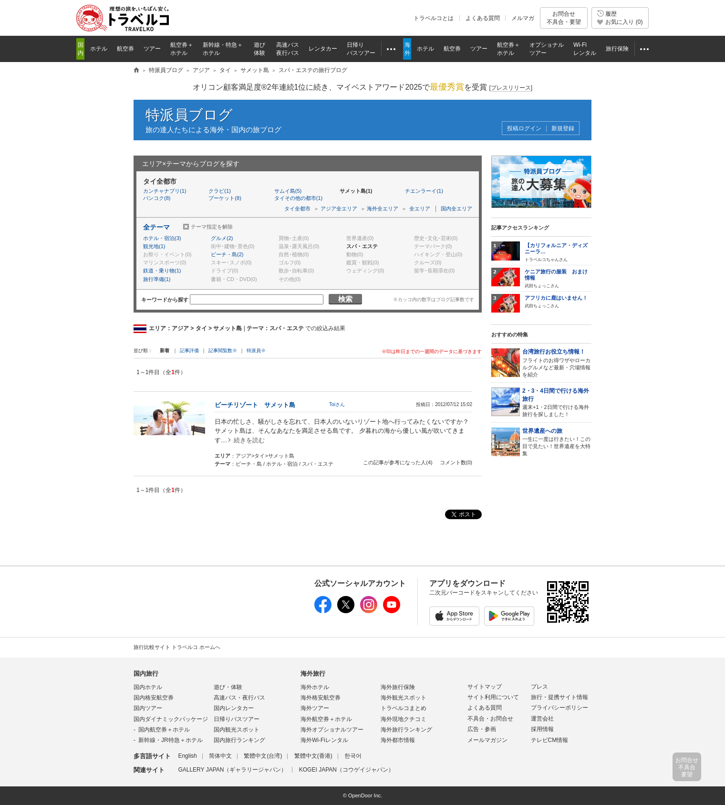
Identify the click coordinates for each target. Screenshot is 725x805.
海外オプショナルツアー (331, 729)
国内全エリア (456, 208)
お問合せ (564, 17)
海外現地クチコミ (403, 719)
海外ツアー (314, 708)
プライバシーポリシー (559, 707)
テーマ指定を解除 (212, 227)
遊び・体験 (228, 687)
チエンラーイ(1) (424, 191)
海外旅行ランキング (406, 729)
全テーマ (156, 227)
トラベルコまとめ (403, 708)
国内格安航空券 (154, 697)
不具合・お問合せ (490, 718)
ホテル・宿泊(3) (162, 238)
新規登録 (562, 128)
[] (510, 88)
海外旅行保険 (398, 687)
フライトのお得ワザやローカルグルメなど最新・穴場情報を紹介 (556, 362)
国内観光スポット (236, 729)
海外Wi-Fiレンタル (324, 740)
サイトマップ (484, 686)
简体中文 (220, 756)
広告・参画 (481, 729)
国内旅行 (146, 673)
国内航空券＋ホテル (164, 729)
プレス (539, 686)
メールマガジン (487, 740)
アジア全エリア (339, 208)
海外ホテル (314, 687)
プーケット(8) (224, 198)
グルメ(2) (222, 238)
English (187, 756)
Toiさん (337, 404)
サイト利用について (493, 697)
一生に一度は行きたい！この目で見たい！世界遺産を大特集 (556, 441)
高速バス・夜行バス (239, 697)
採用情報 (542, 729)
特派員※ (256, 350)
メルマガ (522, 18)
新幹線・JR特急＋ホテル (170, 740)
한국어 (353, 756)
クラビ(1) (219, 191)
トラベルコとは (434, 18)
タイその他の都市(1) (298, 198)
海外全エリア (382, 208)
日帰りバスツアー (236, 719)
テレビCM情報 (550, 740)
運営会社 (542, 718)
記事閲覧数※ (222, 350)
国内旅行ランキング (239, 740)
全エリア (419, 208)
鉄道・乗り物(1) (162, 270)
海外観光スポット (403, 697)
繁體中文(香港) (313, 756)
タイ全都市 (297, 208)
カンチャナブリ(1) (164, 191)
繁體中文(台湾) (263, 756)
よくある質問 (483, 18)
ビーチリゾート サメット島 (255, 404)
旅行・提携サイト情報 (559, 697)
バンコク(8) (156, 198)
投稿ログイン (524, 128)
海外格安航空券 (320, 697)
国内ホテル (148, 687)
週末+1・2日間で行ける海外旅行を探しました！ (556, 402)
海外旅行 (312, 673)
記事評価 (189, 350)
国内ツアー (148, 708)
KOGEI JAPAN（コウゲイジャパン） (346, 769)
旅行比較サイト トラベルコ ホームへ (177, 647)
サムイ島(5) (287, 191)
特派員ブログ (189, 115)
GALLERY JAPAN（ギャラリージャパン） (232, 769)
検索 (345, 299)
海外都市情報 (398, 740)
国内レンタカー (234, 708)
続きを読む (249, 440)
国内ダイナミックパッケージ (171, 719)
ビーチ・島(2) (227, 254)
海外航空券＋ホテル (326, 719)
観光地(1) (154, 246)
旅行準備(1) (156, 279)
